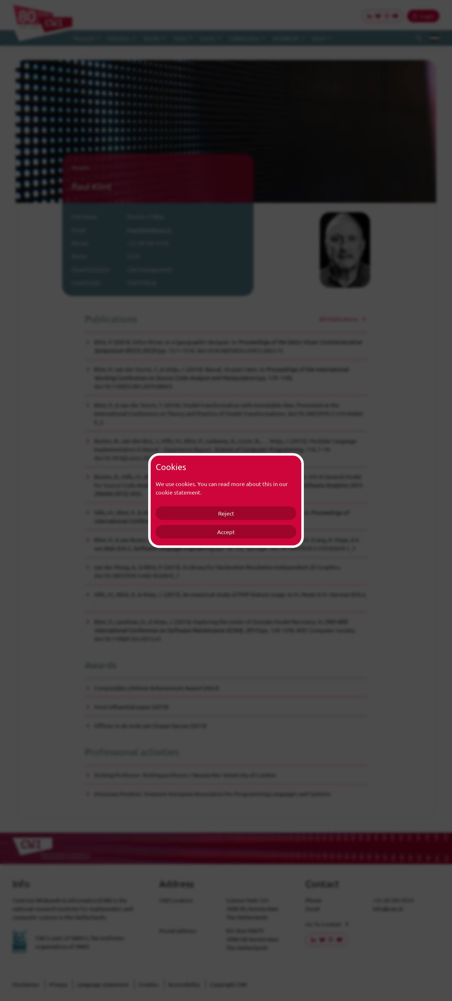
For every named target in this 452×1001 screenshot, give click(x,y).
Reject (226, 513)
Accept (226, 531)
